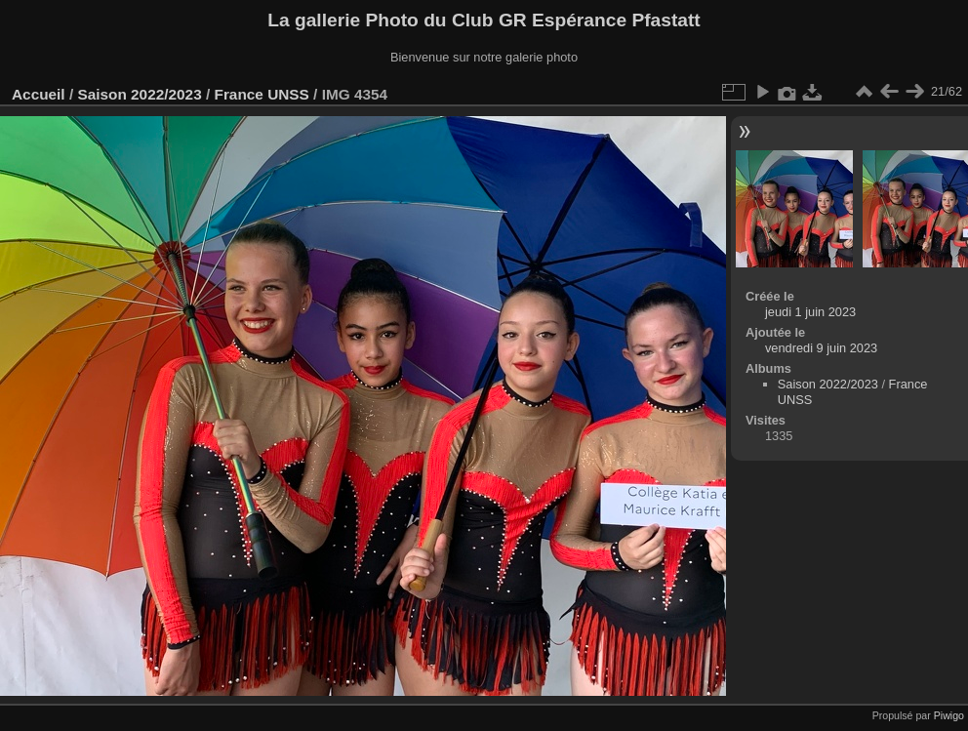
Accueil (38, 94)
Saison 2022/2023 (139, 94)
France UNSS (262, 94)
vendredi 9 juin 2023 (821, 348)
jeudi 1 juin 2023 (810, 312)
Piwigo (949, 715)
